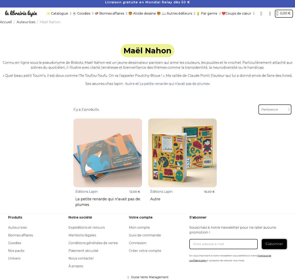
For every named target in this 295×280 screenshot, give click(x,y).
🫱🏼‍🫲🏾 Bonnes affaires (110, 13)
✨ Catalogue (58, 13)
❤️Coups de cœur (238, 13)
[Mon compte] (270, 13)
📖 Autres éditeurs (178, 13)
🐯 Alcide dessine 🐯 (144, 13)
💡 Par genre (208, 13)
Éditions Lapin (86, 192)
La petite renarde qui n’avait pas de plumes (175, 84)
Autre (130, 84)
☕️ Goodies (82, 13)
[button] (261, 13)
